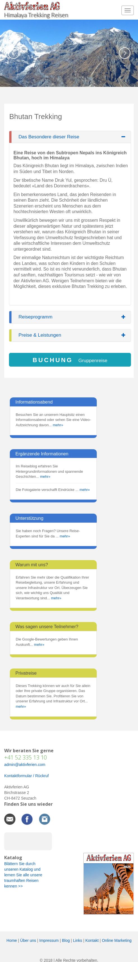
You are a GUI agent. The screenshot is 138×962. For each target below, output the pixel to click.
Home (11, 940)
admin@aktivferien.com (24, 764)
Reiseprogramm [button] (35, 317)
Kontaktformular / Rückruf (26, 776)
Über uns (28, 940)
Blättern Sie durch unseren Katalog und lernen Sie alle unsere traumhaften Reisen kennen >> (23, 874)
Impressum (49, 940)
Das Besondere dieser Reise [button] (49, 136)
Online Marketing (117, 940)
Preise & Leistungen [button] (40, 335)
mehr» (58, 425)
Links (77, 940)
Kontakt (91, 940)
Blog (66, 940)
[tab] (70, 137)
